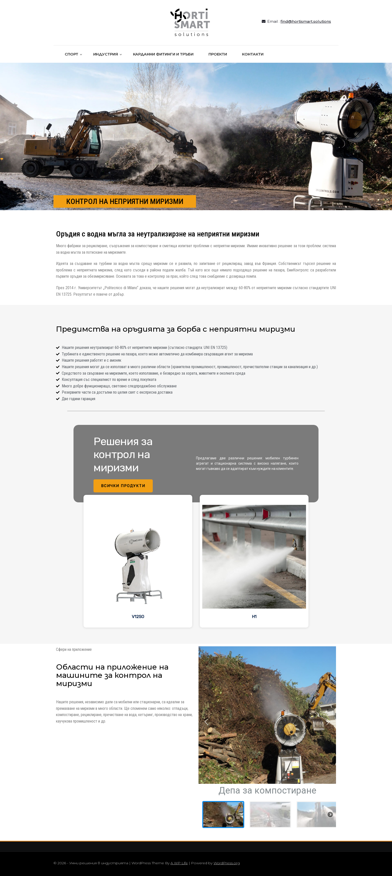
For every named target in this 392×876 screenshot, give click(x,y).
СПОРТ (71, 54)
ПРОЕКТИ (217, 54)
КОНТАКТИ (253, 54)
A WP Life (179, 863)
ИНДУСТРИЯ (105, 54)
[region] (196, 527)
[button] (206, 722)
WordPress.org (227, 863)
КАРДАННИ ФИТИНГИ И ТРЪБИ (163, 54)
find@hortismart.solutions (305, 21)
